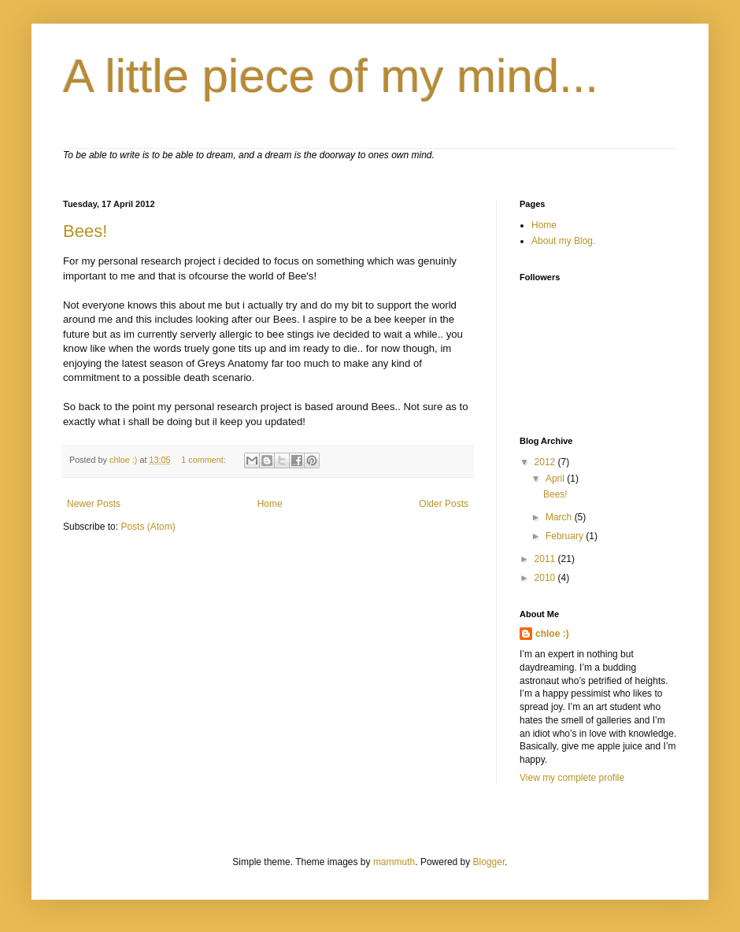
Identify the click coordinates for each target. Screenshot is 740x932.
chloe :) (552, 633)
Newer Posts (93, 503)
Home (270, 503)
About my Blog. (563, 240)
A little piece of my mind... (330, 76)
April (556, 478)
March (560, 517)
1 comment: (204, 459)
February (566, 536)
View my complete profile (572, 777)
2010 (546, 577)
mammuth (394, 861)
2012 (546, 462)
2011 (546, 558)
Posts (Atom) (147, 526)
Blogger (489, 861)
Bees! (85, 231)
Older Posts (443, 503)
